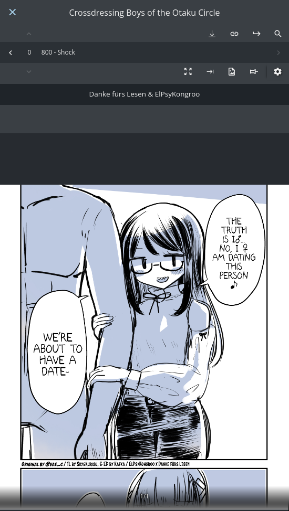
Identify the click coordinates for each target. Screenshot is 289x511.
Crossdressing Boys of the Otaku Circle (144, 12)
